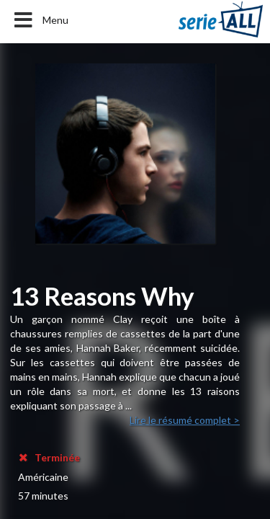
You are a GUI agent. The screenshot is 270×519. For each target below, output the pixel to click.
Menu (40, 20)
